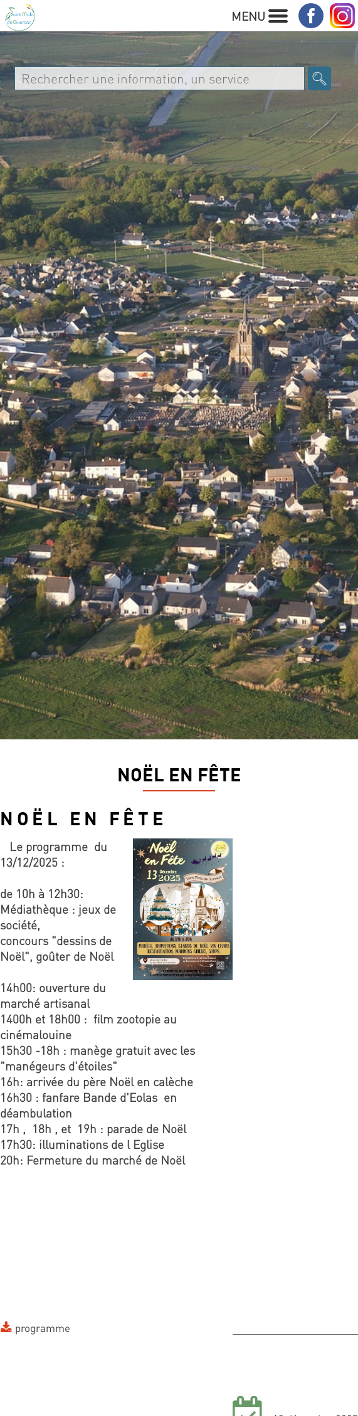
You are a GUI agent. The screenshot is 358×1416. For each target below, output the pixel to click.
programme (42, 1327)
